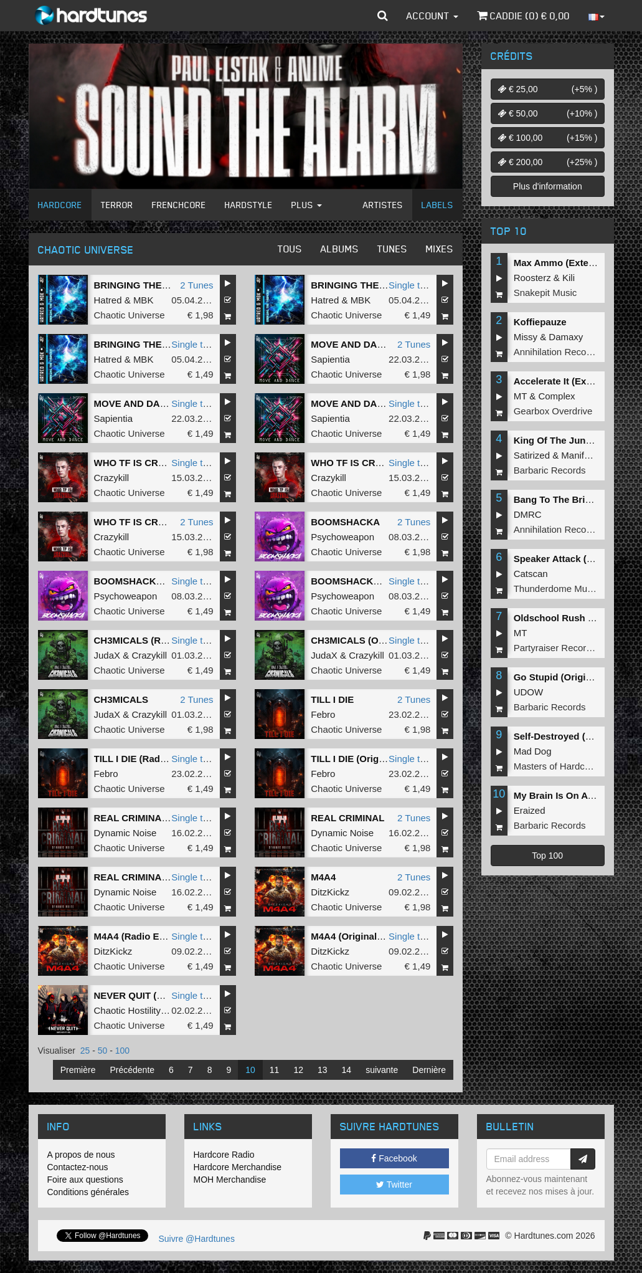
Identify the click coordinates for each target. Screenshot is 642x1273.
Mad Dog (533, 751)
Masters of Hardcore (556, 766)
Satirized (532, 455)
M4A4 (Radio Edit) (134, 936)
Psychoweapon (342, 537)
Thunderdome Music (556, 588)
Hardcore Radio (224, 1155)
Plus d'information (547, 186)
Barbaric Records (550, 470)
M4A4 (323, 877)
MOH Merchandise (230, 1180)
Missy (525, 336)
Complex (556, 396)
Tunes (392, 248)
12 (298, 1070)
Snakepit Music (545, 292)
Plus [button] (306, 204)
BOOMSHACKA (345, 522)
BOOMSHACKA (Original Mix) (159, 581)
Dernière (429, 1070)
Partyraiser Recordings (561, 647)
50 (103, 1051)
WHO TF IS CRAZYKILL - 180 (158, 522)
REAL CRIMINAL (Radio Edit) (158, 877)
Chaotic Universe (129, 315)
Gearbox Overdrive (553, 411)
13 (323, 1070)
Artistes (383, 204)
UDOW (529, 692)
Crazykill (112, 477)
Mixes (439, 248)
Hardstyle (249, 204)
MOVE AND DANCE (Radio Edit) (164, 403)
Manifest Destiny (595, 455)
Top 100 (547, 856)
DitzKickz (330, 892)
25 (85, 1051)
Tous (290, 248)
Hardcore (60, 204)
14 (347, 1070)
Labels (437, 204)
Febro (323, 714)
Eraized (529, 810)
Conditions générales (88, 1192)
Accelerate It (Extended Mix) (576, 381)
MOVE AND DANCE (354, 344)
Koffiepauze (540, 322)
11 (275, 1070)
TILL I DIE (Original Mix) (363, 758)
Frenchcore (179, 204)
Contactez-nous (77, 1167)
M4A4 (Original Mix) (354, 936)
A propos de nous (81, 1155)
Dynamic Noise (125, 832)
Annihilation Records (557, 351)
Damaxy (566, 336)
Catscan (531, 573)
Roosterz (532, 277)
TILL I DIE (332, 699)
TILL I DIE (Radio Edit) (143, 758)
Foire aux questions (85, 1180)
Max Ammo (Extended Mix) (573, 262)
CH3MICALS (121, 699)
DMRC (528, 514)
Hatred (108, 300)
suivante (382, 1070)
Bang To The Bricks (557, 499)
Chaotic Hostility (127, 1010)
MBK (143, 300)
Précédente (132, 1070)
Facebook (394, 1158)
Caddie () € (523, 15)
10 (250, 1070)
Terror (117, 204)
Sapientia (330, 359)
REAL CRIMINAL (347, 818)
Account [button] (432, 15)
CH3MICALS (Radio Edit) (149, 640)
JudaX (107, 655)
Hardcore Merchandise (238, 1167)
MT (520, 396)
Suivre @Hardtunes (197, 1239)
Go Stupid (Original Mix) (567, 677)
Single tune (412, 285)
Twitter (394, 1185)
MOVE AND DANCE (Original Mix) (385, 403)
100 (122, 1051)
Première (78, 1070)
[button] (382, 15)
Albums (340, 248)
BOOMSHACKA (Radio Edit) (373, 581)
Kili (568, 277)
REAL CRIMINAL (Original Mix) (162, 818)
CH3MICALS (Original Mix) (369, 640)
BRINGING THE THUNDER (152, 285)
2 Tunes (196, 285)
